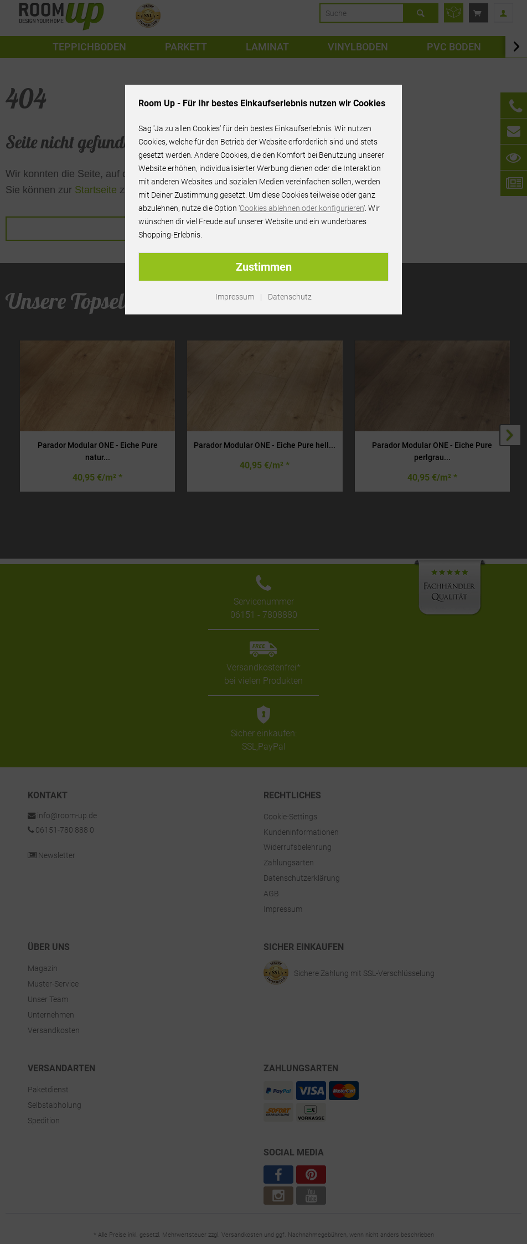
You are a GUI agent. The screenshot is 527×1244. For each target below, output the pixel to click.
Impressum (234, 296)
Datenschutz (290, 296)
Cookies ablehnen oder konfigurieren (302, 208)
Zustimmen (264, 266)
